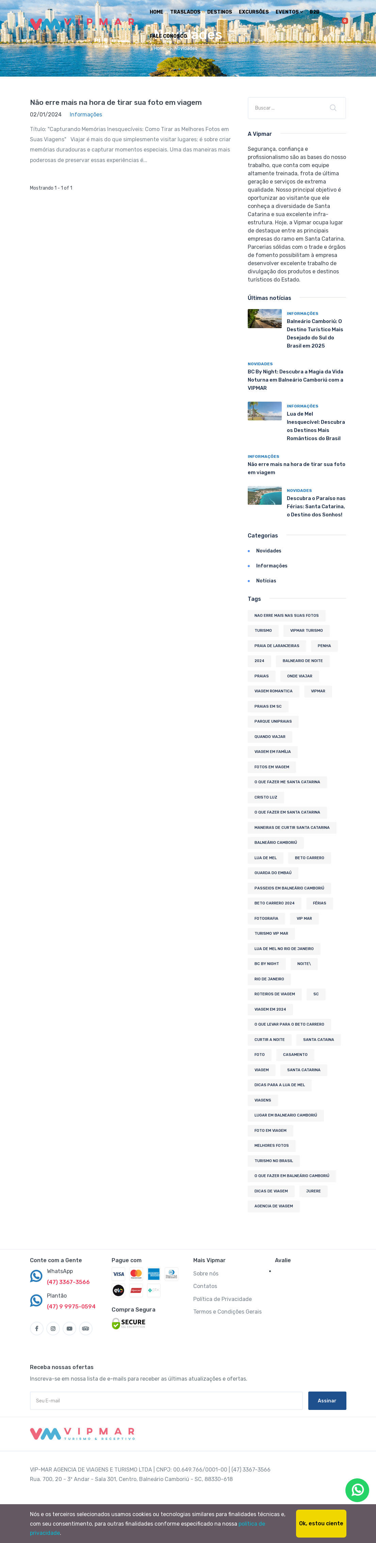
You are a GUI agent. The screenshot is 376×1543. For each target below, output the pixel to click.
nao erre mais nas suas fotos (287, 615)
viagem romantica (274, 691)
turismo (263, 630)
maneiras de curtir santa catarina (292, 827)
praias (262, 676)
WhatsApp (60, 1271)
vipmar (318, 691)
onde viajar (299, 676)
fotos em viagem (272, 767)
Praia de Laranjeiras (277, 646)
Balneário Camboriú (276, 842)
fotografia (266, 918)
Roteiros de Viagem (275, 994)
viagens (263, 1100)
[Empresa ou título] (286, 108)
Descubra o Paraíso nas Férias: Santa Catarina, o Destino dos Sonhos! (316, 506)
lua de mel (266, 858)
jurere (313, 1191)
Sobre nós (205, 1273)
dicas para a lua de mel (280, 1085)
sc (316, 994)
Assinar (327, 1401)
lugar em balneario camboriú (286, 1115)
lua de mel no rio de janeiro (284, 949)
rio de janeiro (269, 979)
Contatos (205, 1286)
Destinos (219, 12)
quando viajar (270, 737)
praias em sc (268, 706)
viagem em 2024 (270, 1009)
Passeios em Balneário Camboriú (289, 888)
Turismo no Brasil (274, 1161)
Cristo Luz (266, 797)
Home (156, 12)
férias (319, 903)
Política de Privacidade (222, 1299)
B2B (315, 12)
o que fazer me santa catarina (287, 782)
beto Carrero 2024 (275, 903)
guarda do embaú (273, 873)
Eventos (289, 12)
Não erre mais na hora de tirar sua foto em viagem (116, 102)
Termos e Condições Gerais (227, 1311)
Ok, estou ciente (321, 1523)
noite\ (304, 964)
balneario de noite (303, 661)
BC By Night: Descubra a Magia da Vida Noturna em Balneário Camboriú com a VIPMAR (295, 380)
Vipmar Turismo (306, 630)
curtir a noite (270, 1040)
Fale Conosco (168, 36)
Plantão (57, 1295)
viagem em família (273, 752)
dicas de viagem (271, 1191)
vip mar (304, 918)
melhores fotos (272, 1145)
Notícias (266, 581)
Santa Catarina (304, 1070)
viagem (262, 1070)
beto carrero (309, 858)
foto (260, 1054)
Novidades (260, 363)
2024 (259, 661)
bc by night (267, 964)
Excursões (254, 12)
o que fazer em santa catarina (287, 812)
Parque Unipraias (273, 721)
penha (324, 646)
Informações (302, 313)
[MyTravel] (83, 1434)
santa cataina (318, 1040)
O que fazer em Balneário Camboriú (292, 1176)
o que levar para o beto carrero (289, 1024)
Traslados (185, 12)
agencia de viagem (274, 1206)
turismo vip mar (271, 933)
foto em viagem (271, 1130)
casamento (295, 1054)
